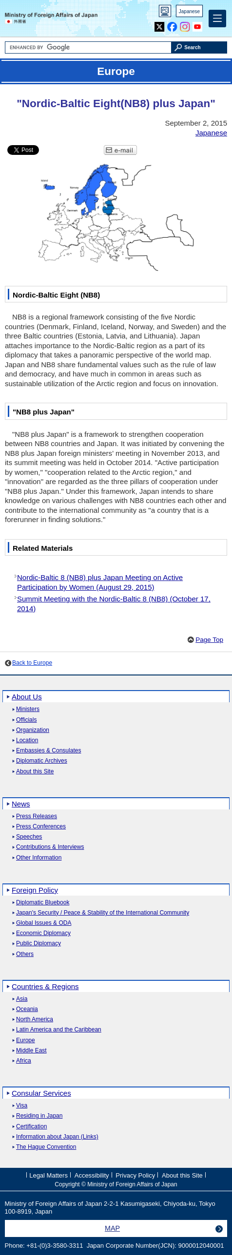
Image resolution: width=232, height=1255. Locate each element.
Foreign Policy (35, 890)
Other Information (38, 858)
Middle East (31, 1051)
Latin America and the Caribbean (58, 1030)
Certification (31, 1127)
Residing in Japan (39, 1116)
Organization (32, 730)
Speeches (29, 837)
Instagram (185, 24)
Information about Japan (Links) (57, 1137)
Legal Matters (48, 1175)
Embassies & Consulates (48, 751)
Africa (23, 1061)
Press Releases (36, 816)
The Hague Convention (46, 1147)
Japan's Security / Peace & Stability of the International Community (102, 913)
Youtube (198, 24)
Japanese (189, 11)
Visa (21, 1106)
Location (27, 740)
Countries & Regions (45, 986)
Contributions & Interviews (50, 847)
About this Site (35, 771)
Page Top (209, 639)
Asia (21, 999)
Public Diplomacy (38, 943)
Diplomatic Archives (41, 761)
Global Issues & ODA (43, 923)
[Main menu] (217, 18)
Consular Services (41, 1093)
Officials (26, 720)
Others (25, 954)
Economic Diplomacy (43, 933)
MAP (112, 1228)
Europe (25, 1040)
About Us (27, 697)
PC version (165, 13)
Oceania (27, 1009)
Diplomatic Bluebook (42, 902)
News (21, 804)
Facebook (172, 24)
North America (34, 1019)
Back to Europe (32, 662)
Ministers (27, 709)
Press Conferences (41, 827)
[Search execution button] (199, 47)
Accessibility (92, 1175)
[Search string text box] (88, 47)
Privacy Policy (135, 1175)
